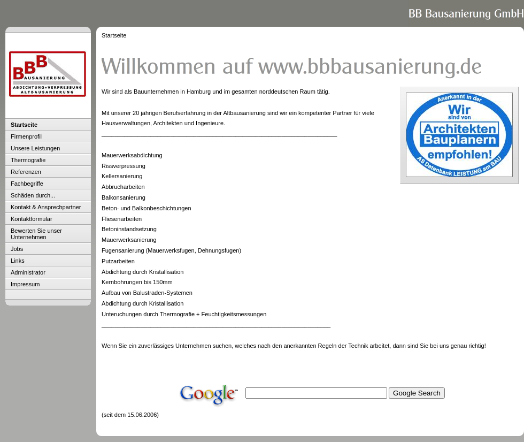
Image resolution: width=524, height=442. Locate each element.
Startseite (24, 124)
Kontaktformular (31, 219)
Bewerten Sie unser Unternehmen (36, 233)
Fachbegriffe (27, 183)
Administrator (28, 272)
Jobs (17, 249)
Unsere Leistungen (35, 148)
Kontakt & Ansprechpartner (46, 207)
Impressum (25, 284)
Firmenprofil (26, 136)
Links (18, 260)
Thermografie (28, 160)
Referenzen (26, 172)
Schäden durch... (33, 195)
